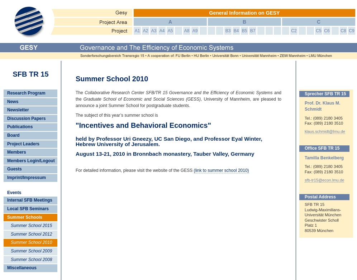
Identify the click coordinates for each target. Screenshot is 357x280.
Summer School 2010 (31, 242)
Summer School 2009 (31, 251)
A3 (154, 30)
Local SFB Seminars (28, 208)
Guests (14, 169)
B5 (244, 30)
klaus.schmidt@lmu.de (325, 131)
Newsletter (18, 109)
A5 (170, 30)
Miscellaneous (22, 267)
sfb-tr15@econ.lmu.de (324, 180)
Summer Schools (24, 217)
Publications (20, 126)
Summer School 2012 (31, 234)
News (12, 101)
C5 (318, 30)
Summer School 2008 (31, 259)
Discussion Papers (26, 118)
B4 (236, 30)
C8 (343, 30)
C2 (293, 30)
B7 (253, 30)
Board (13, 135)
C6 (326, 30)
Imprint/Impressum (26, 177)
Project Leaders (23, 143)
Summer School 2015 (31, 225)
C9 (351, 30)
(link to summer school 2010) (221, 170)
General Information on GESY (244, 13)
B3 (228, 30)
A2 (145, 30)
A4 (162, 30)
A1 (137, 30)
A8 (187, 30)
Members (16, 152)
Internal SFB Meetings (29, 200)
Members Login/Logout (31, 160)
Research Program (26, 93)
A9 (195, 30)
